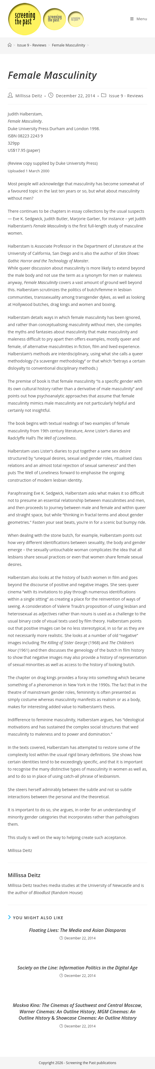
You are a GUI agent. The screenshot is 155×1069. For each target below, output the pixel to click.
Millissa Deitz (29, 95)
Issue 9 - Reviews (126, 95)
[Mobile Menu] (138, 18)
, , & (77, 1011)
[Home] (10, 45)
